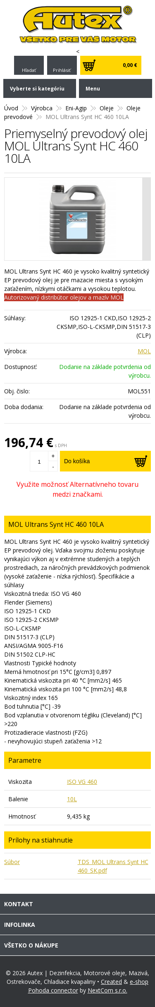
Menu (93, 88)
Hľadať (29, 70)
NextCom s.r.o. (107, 990)
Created (111, 982)
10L (72, 799)
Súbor (12, 862)
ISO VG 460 (82, 782)
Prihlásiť (62, 70)
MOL (144, 351)
